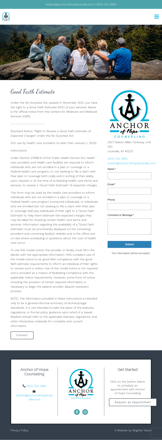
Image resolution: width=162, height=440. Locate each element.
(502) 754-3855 (118, 158)
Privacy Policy (19, 430)
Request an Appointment (133, 402)
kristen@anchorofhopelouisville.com (132, 163)
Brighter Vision (142, 430)
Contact (22, 335)
